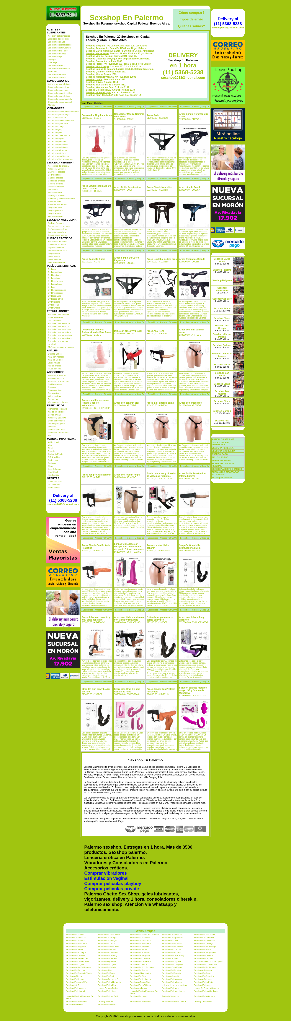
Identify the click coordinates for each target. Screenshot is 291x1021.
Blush (50, 448)
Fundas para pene (56, 424)
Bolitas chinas (54, 415)
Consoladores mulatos (58, 90)
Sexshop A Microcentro (140, 973)
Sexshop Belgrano (95, 45)
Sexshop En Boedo (202, 949)
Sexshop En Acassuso (172, 935)
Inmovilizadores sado (57, 250)
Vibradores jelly (55, 129)
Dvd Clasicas (54, 302)
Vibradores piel (55, 132)
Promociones (54, 487)
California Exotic (55, 454)
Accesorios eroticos (57, 375)
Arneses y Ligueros (57, 169)
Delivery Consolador (203, 1001)
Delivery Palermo (105, 1001)
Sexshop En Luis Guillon (109, 996)
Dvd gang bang (55, 284)
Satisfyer (52, 463)
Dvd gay (51, 287)
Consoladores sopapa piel (60, 102)
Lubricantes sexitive (57, 74)
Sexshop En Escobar (75, 970)
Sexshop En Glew (138, 976)
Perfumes (52, 71)
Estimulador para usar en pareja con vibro (160, 618)
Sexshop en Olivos (74, 1004)
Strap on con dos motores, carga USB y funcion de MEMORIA (193, 690)
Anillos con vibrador (57, 117)
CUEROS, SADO (220, 454)
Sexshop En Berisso (107, 949)
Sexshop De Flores (74, 949)
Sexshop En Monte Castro (174, 1001)
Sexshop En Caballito (75, 955)
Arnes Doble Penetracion (127, 187)
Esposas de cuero (56, 247)
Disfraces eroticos (56, 187)
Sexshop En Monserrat (76, 1001)
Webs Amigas (145, 931)
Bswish (51, 451)
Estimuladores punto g (58, 341)
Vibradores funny (55, 126)
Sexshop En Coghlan (75, 964)
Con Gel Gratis (55, 482)
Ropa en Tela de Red (57, 204)
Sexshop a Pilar (105, 970)
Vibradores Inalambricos (59, 135)
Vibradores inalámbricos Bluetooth (63, 112)
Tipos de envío (191, 19)
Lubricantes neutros (57, 54)
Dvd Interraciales (55, 293)
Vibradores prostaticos (58, 144)
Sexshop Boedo (94, 61)
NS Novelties (54, 457)
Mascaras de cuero (57, 262)
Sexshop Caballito (95, 58)
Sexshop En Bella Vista (108, 946)
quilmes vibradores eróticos (174, 985)
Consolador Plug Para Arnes (97, 115)
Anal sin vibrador (55, 360)
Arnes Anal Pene (155, 331)
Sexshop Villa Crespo (97, 66)
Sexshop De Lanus (106, 943)
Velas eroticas (54, 396)
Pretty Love (53, 460)
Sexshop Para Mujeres (222, 392)
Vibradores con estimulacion (61, 120)
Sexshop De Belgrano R (205, 952)
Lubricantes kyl (55, 57)
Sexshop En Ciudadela (140, 961)
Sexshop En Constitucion (205, 964)
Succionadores (55, 320)
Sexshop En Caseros (203, 955)
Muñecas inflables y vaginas (61, 347)
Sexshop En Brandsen (140, 952)
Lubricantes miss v (56, 65)
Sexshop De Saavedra (140, 937)
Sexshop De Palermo (75, 940)
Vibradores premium (57, 141)
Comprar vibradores (105, 873)
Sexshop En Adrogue (107, 937)
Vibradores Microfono (57, 150)
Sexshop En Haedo (75, 979)
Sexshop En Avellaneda (204, 940)
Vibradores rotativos (57, 153)
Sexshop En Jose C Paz (77, 982)
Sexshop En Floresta (171, 973)
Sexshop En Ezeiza (139, 970)
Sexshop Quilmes (95, 71)
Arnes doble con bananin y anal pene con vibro (96, 618)
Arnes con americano (190, 403)
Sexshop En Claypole (171, 961)
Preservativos (54, 393)
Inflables (52, 427)
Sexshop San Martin (96, 84)
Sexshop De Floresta (139, 946)
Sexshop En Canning (107, 955)
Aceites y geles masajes (59, 36)
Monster (51, 105)
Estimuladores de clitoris (59, 323)
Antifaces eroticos (56, 378)
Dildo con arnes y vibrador (128, 331)
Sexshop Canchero (170, 958)
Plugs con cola (54, 369)
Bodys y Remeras (56, 223)
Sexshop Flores (94, 64)
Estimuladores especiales (59, 329)
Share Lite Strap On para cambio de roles (127, 690)
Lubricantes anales (56, 42)
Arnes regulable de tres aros (162, 259)
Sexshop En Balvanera (76, 943)
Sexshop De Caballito (107, 952)
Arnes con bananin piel (126, 403)
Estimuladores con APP (58, 314)
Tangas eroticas (55, 207)
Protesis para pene (56, 429)
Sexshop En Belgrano (76, 946)
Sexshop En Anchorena (140, 940)
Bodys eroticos (54, 175)
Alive (50, 445)
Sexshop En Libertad (75, 991)
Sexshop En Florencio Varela (79, 973)
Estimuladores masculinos (60, 335)
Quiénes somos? (191, 26)
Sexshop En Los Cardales (206, 991)
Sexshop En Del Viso (107, 967)
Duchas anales (55, 354)
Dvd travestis (54, 308)
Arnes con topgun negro (127, 474)
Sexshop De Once (170, 940)
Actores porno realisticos (59, 84)
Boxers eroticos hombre (59, 226)
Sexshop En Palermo (127, 18)
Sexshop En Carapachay (173, 955)
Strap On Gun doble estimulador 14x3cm (189, 546)
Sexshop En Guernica (204, 976)
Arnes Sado (153, 115)
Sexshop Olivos (94, 82)
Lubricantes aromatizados (59, 45)
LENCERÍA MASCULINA (223, 451)
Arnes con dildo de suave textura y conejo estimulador (95, 403)
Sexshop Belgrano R (107, 961)
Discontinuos (54, 484)
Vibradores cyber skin (58, 123)
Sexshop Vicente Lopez (98, 92)
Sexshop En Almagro (107, 940)
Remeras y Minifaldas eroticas (61, 198)
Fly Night (52, 60)
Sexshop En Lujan (138, 996)
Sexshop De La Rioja (203, 943)
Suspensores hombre (58, 235)
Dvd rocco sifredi (55, 299)
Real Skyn (52, 62)
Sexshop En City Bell (203, 958)
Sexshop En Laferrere (76, 988)
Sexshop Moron (94, 74)
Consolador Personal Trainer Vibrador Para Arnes (96, 331)
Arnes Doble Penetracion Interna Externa (192, 474)
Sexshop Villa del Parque (99, 56)
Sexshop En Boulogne (76, 952)
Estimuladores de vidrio (58, 326)
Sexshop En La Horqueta (109, 982)
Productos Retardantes (58, 432)
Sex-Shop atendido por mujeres (208, 961)
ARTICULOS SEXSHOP (223, 439)
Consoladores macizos (58, 87)
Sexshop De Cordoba (171, 949)
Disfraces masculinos (57, 229)
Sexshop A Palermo (203, 970)
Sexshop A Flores (74, 976)
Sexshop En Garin (202, 973)
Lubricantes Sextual (57, 77)
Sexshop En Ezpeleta (171, 970)
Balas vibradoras (55, 317)
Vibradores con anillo (57, 409)
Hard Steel (53, 472)
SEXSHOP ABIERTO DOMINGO (227, 469)
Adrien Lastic (54, 442)
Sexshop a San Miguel (172, 967)
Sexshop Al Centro (138, 964)
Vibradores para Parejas (59, 114)
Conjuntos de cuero (57, 245)
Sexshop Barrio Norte (97, 51)
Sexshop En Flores (106, 973)
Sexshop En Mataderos (204, 996)
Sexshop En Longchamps (173, 991)
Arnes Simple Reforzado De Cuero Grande (96, 187)
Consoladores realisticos (59, 96)
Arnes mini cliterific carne (160, 403)
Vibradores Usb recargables (60, 159)
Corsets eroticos (55, 184)
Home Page (86, 103)
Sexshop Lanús (94, 79)
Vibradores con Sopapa (58, 156)
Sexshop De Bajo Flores (77, 958)
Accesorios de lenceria (58, 166)
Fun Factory (53, 475)
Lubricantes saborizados (59, 68)
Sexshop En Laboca (203, 985)
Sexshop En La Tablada (140, 985)
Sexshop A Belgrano (203, 979)
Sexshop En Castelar (107, 958)
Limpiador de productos (58, 39)
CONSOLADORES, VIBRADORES (221, 443)
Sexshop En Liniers (106, 991)
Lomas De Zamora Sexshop (206, 988)
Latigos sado (54, 253)
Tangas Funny (54, 213)
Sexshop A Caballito (171, 976)
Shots (50, 466)
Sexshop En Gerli (106, 976)
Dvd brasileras (54, 275)
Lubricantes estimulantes (59, 48)
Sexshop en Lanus (138, 988)
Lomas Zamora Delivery (109, 988)
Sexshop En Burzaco (171, 952)
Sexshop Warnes (95, 87)
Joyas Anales (54, 363)
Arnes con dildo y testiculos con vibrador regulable (129, 618)
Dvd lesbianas (54, 296)
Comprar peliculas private (111, 888)
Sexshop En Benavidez (172, 946)
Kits (49, 435)
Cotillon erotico (55, 384)
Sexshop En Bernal (138, 949)
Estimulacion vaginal (106, 878)
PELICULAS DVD (220, 457)
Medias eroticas (55, 192)
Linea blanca (54, 256)
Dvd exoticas (54, 278)
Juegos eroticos (55, 390)
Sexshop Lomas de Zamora (100, 69)
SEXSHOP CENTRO (221, 460)
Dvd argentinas (55, 272)
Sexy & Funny (54, 469)
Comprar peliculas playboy (112, 883)
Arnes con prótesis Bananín (96, 474)
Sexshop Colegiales (96, 90)
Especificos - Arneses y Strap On (97, 107)
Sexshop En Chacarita (140, 958)
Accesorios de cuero (57, 242)
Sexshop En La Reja (107, 985)
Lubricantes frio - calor (58, 51)
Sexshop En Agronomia (172, 937)
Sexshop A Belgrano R (108, 979)
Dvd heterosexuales (57, 290)
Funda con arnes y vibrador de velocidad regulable (161, 474)
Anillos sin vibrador (56, 412)
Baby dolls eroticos (56, 172)
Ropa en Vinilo (54, 201)
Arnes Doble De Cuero (93, 259)
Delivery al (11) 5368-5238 (63, 498)
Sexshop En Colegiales (172, 964)
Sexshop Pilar (93, 95)
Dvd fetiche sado (55, 281)
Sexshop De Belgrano (140, 955)
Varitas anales (54, 366)
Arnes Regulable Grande (192, 259)
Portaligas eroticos (56, 195)
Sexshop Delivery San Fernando (144, 935)
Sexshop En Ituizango (172, 979)
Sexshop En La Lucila (172, 982)
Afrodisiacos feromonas (58, 381)
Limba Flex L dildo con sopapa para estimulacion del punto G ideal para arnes (129, 547)
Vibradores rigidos (56, 138)
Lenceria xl (53, 190)
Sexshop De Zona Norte (109, 935)
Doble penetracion (56, 421)
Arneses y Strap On (57, 418)
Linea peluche (54, 259)
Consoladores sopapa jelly (60, 99)
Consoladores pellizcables (60, 93)
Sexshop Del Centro (75, 935)
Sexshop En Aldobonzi (204, 937)
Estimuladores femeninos (59, 332)
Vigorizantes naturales (58, 402)
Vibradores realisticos (58, 147)
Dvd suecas (53, 305)
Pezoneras (53, 399)
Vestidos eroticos (55, 216)
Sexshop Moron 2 (222, 411)
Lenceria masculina (57, 232)
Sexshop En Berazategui (205, 946)
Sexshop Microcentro (97, 53)
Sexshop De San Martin (204, 935)
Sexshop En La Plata (203, 982)
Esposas (52, 387)
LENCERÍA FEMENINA (222, 448)
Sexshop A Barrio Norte (140, 982)
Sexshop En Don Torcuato (142, 967)
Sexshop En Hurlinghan (140, 979)
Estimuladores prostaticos (59, 338)
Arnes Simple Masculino (159, 187)
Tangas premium (55, 210)
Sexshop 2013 (72, 985)
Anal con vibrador (56, 357)
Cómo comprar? (191, 12)
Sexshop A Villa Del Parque (78, 967)
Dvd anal (52, 269)
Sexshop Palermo (95, 48)
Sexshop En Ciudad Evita (77, 961)
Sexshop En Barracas (172, 943)
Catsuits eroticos (55, 178)
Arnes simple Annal (189, 187)
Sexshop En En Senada (205, 967)
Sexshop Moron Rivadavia (100, 77)
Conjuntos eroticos (56, 181)
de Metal (52, 344)
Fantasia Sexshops (170, 996)
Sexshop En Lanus (170, 988)
